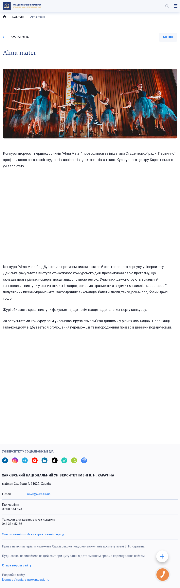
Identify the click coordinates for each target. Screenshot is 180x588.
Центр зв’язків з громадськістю (25, 579)
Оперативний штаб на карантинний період (33, 534)
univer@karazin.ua (38, 494)
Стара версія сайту (16, 565)
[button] (167, 6)
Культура (18, 16)
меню (168, 37)
